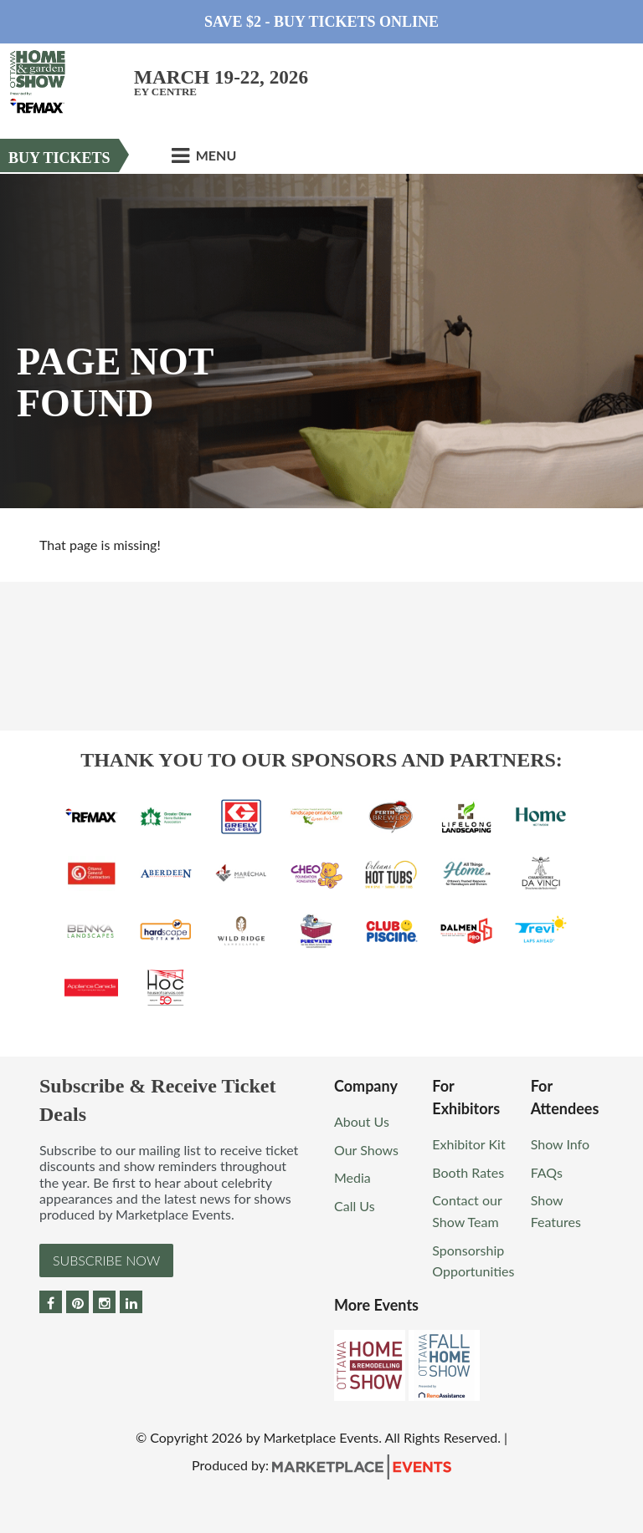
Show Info (560, 1144)
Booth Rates (468, 1172)
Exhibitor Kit (468, 1144)
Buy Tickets (59, 158)
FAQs (547, 1172)
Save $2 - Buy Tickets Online (321, 21)
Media (352, 1177)
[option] (321, 341)
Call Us (354, 1206)
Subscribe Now (106, 1260)
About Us (361, 1121)
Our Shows (366, 1150)
